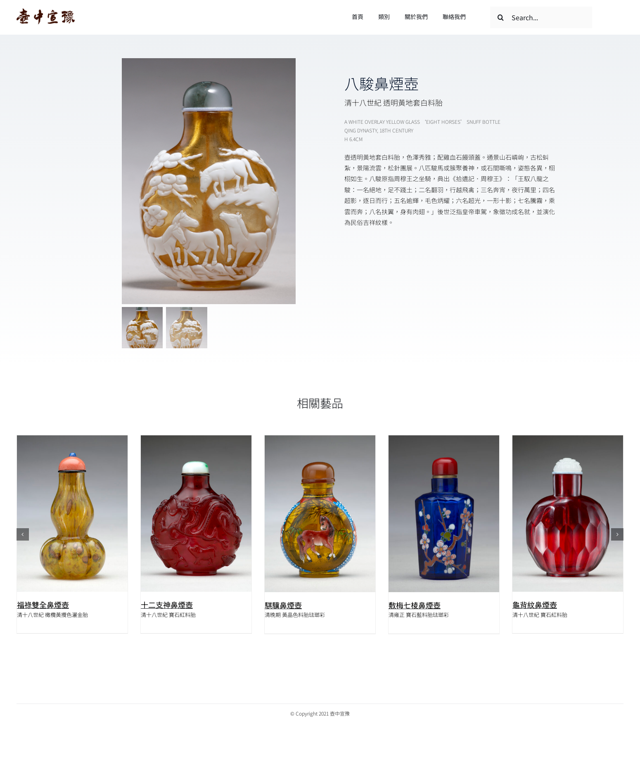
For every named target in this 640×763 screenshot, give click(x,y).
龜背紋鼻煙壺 (534, 604)
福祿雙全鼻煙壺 (43, 604)
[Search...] (541, 17)
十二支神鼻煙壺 (167, 604)
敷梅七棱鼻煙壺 (415, 605)
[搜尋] (501, 17)
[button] (23, 535)
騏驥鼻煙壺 (283, 605)
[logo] (46, 11)
